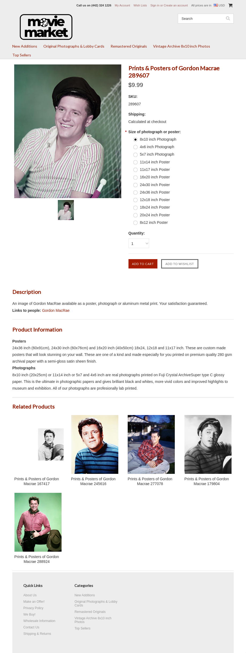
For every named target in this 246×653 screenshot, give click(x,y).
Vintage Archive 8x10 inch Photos (181, 46)
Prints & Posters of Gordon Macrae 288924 (36, 559)
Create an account (176, 5)
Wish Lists (140, 5)
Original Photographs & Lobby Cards (73, 46)
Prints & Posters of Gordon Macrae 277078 (150, 481)
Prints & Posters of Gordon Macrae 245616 (93, 481)
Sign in (155, 5)
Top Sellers (21, 55)
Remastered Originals (129, 46)
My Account (122, 5)
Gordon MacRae (56, 310)
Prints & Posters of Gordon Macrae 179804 (206, 481)
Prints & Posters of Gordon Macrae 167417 (36, 481)
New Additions (24, 46)
